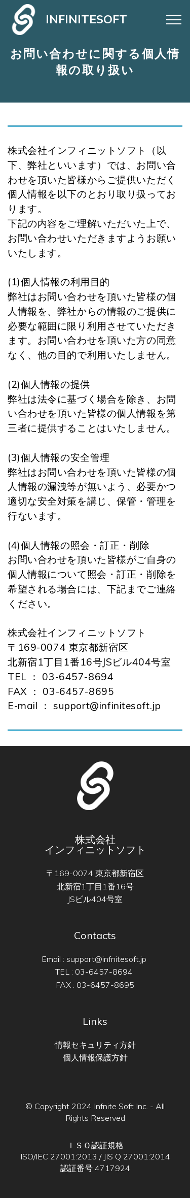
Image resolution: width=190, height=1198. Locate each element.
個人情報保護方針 (95, 1057)
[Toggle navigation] (156, 20)
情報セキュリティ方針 (95, 1045)
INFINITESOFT (86, 19)
